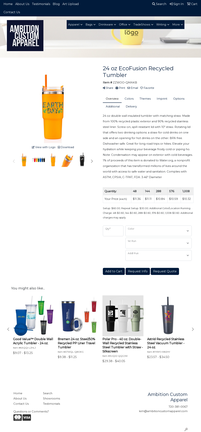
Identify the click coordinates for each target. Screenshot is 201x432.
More (176, 24)
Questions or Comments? (31, 411)
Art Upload (70, 4)
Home (8, 4)
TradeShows (141, 24)
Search (159, 4)
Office (123, 24)
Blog (56, 4)
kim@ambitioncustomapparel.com (163, 411)
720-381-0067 (178, 406)
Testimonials (41, 4)
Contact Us (12, 12)
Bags (89, 24)
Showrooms (51, 398)
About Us (22, 4)
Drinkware (106, 24)
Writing (161, 24)
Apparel (73, 24)
